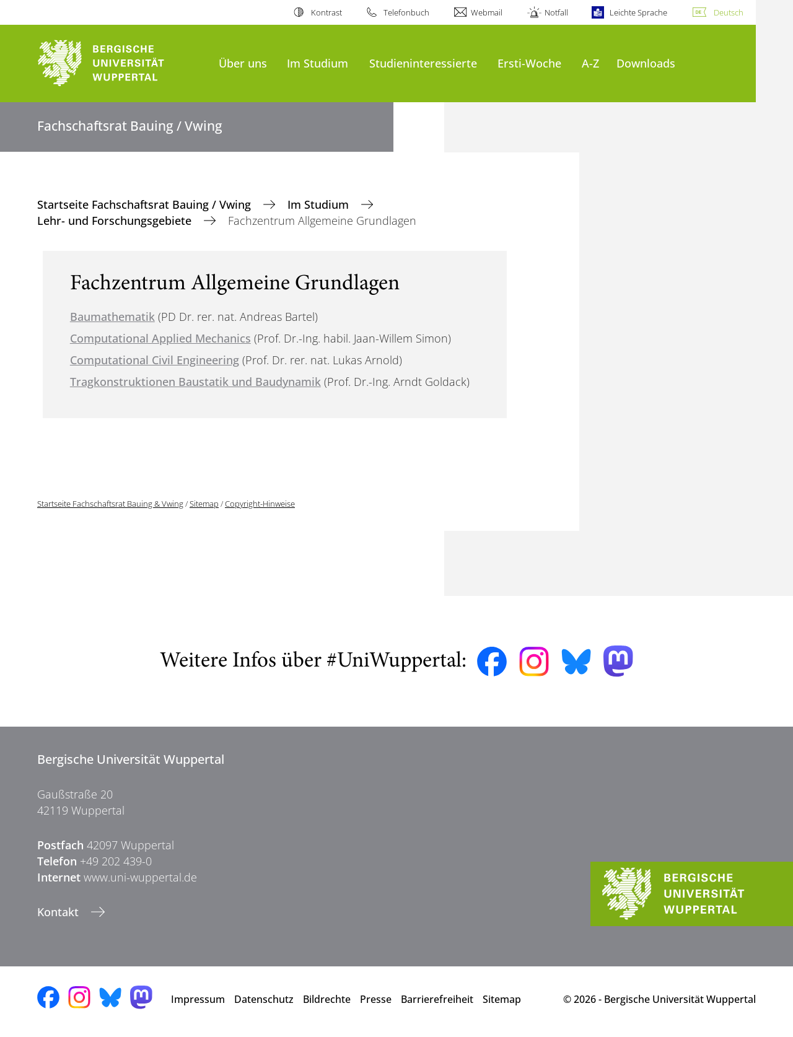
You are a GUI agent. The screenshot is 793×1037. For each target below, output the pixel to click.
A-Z (590, 63)
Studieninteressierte (423, 63)
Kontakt (59, 911)
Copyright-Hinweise (260, 503)
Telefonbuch (406, 12)
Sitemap (204, 503)
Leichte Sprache (638, 12)
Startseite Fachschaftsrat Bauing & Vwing (110, 503)
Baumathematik (112, 316)
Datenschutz (264, 999)
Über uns (243, 63)
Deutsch (728, 12)
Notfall (556, 12)
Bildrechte (327, 999)
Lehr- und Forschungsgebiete (116, 220)
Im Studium (317, 63)
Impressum (198, 999)
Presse (376, 999)
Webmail (486, 12)
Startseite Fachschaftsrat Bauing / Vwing (145, 204)
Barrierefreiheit (437, 999)
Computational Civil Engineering (154, 359)
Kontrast (326, 12)
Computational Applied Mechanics (160, 338)
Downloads (645, 63)
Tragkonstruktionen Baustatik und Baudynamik (195, 381)
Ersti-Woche (529, 63)
